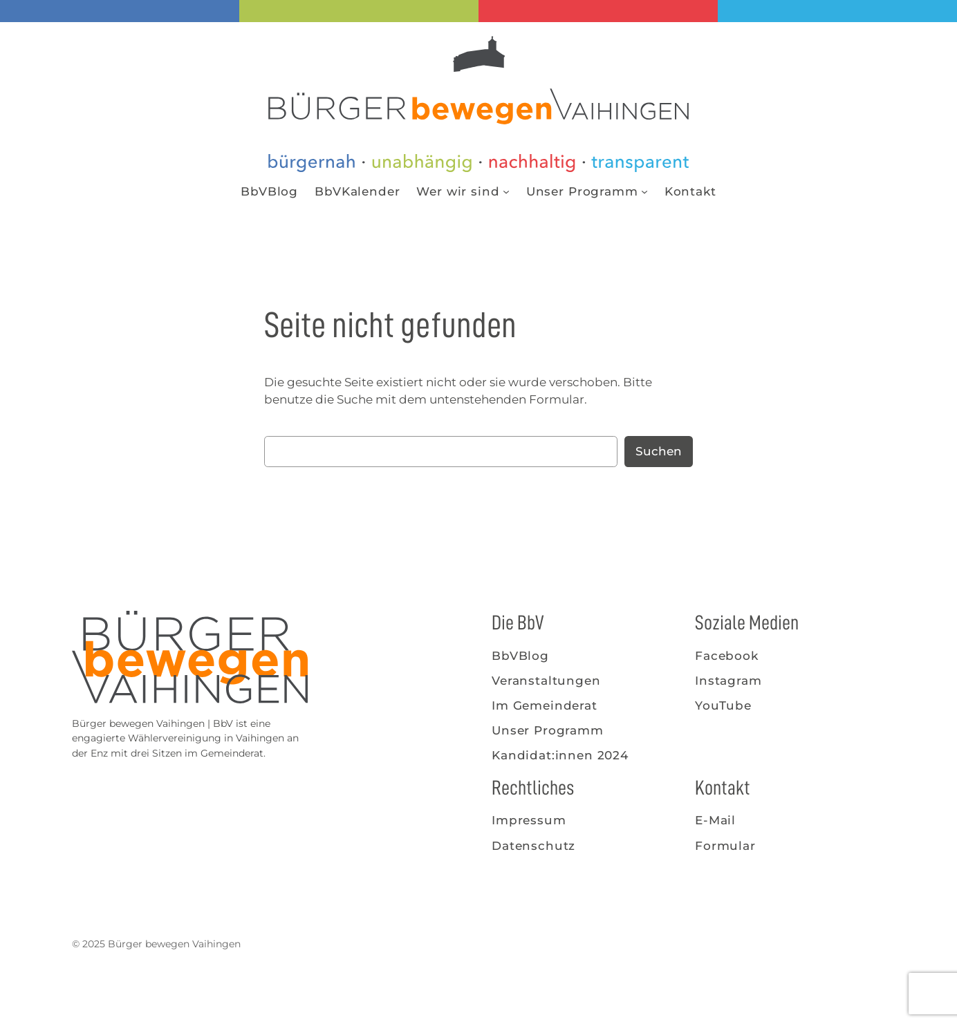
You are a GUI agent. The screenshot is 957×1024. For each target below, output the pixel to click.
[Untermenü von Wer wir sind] (506, 191)
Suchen (658, 451)
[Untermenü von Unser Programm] (644, 191)
